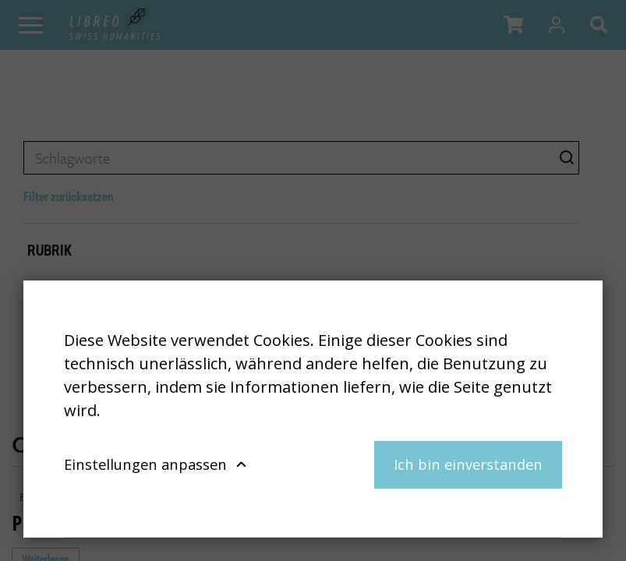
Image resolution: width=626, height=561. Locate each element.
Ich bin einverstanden (468, 464)
